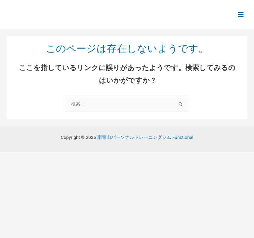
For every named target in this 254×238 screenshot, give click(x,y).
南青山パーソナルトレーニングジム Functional (145, 137)
